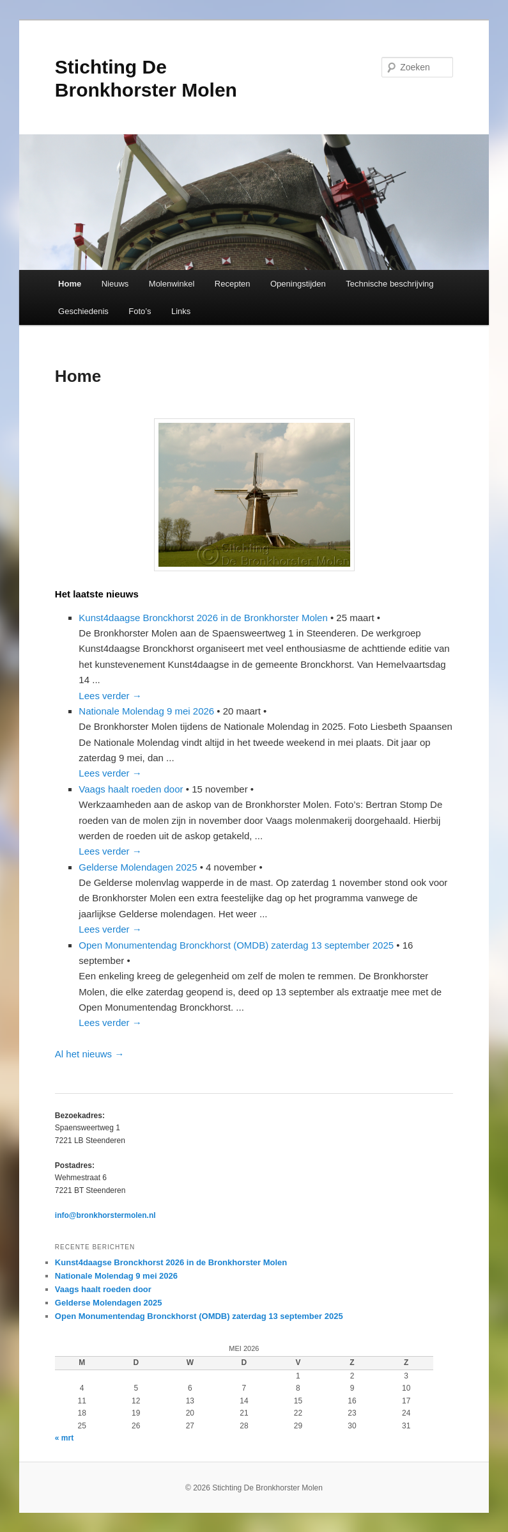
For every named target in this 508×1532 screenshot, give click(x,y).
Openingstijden (298, 283)
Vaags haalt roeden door (131, 789)
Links (180, 311)
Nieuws (115, 283)
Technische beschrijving (389, 283)
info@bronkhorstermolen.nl (105, 1215)
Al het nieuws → (89, 1053)
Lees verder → (110, 695)
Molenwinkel (172, 283)
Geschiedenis (83, 311)
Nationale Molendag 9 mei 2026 (146, 711)
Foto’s (139, 311)
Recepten (232, 283)
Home (69, 283)
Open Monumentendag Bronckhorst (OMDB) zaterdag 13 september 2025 (236, 945)
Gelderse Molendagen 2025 (138, 867)
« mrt (64, 1437)
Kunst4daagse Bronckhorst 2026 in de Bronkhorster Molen (203, 617)
